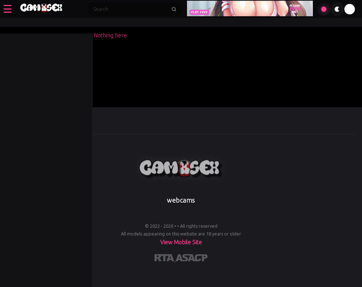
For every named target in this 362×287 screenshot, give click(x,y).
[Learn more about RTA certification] (165, 259)
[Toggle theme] (337, 9)
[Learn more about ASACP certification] (192, 259)
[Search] (130, 9)
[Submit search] (174, 9)
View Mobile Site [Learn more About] (181, 242)
